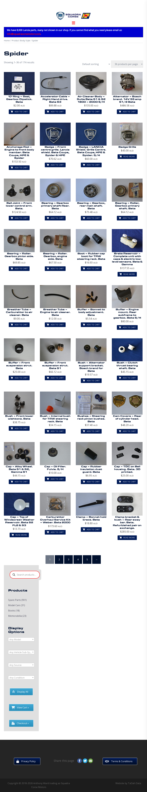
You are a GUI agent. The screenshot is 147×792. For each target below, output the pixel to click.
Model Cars (14, 605)
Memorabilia (15, 615)
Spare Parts (14, 600)
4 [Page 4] (78, 559)
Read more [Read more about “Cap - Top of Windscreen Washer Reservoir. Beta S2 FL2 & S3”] (19, 535)
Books (11, 610)
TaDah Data (134, 783)
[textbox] (21, 640)
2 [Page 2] (59, 559)
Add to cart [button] (19, 111)
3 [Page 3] (68, 559)
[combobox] (21, 639)
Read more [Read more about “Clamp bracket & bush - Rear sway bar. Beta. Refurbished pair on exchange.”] (127, 537)
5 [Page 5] (87, 559)
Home (7, 40)
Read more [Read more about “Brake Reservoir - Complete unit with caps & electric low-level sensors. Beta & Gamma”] (127, 274)
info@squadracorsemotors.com (24, 34)
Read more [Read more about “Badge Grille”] (127, 156)
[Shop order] (94, 64)
